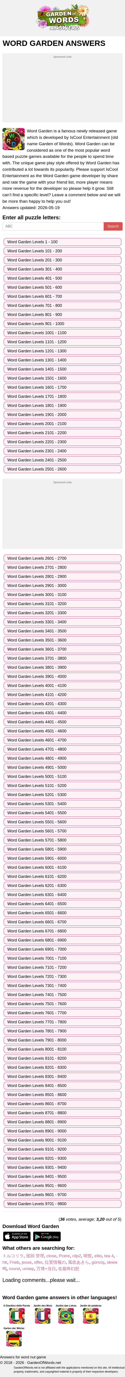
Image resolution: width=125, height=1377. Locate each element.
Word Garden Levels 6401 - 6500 (37, 904)
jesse (27, 1262)
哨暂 (87, 1255)
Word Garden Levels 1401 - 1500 (37, 369)
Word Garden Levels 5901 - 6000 (37, 858)
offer (38, 1262)
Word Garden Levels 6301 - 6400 (37, 894)
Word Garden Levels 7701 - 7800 (37, 1022)
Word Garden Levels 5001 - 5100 (37, 776)
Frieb (14, 1262)
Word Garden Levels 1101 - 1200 (37, 342)
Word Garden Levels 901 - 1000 (35, 324)
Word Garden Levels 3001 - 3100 (37, 594)
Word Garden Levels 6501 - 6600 (37, 913)
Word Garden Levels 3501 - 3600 (37, 640)
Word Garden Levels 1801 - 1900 (37, 405)
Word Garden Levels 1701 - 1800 (37, 396)
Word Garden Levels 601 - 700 (34, 296)
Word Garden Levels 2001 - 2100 (37, 424)
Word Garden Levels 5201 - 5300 (37, 794)
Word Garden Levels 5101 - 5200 (37, 785)
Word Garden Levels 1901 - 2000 (37, 414)
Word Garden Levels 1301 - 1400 (37, 360)
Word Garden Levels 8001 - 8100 (37, 1049)
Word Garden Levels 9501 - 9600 (37, 1185)
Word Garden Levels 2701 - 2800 (37, 567)
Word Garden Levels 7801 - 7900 (37, 1031)
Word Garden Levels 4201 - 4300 (37, 704)
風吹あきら (78, 1262)
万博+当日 (46, 1268)
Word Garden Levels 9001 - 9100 (37, 1140)
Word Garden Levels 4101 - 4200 (37, 694)
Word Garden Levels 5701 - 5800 (37, 840)
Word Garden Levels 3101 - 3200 (37, 604)
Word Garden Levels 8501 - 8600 (37, 1095)
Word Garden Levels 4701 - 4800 (37, 749)
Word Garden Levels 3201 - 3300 (37, 613)
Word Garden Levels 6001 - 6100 (37, 867)
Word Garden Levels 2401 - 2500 (37, 460)
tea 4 (109, 1255)
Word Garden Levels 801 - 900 (34, 314)
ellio (98, 1255)
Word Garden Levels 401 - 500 (34, 278)
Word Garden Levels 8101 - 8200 (37, 1058)
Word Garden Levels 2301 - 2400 (37, 451)
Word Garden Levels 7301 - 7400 (37, 985)
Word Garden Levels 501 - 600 (34, 287)
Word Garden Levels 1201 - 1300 (37, 351)
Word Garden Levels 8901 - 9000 (37, 1131)
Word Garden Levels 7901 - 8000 (37, 1040)
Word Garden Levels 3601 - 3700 (37, 649)
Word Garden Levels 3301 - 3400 (37, 622)
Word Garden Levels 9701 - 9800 (37, 1204)
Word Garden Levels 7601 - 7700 (37, 1013)
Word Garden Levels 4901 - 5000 (37, 767)
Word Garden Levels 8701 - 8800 (37, 1113)
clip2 (76, 1255)
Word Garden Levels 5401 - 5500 (37, 813)
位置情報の (55, 1262)
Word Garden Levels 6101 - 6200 (37, 876)
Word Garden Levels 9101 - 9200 (37, 1149)
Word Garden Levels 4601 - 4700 (37, 740)
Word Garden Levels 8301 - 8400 (37, 1076)
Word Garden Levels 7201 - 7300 (37, 976)
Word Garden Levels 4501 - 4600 (37, 731)
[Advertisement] (62, 90)
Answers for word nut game (23, 1357)
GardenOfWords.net (44, 1363)
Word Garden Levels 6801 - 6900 (37, 940)
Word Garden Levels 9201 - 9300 (37, 1158)
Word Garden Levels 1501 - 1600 (37, 378)
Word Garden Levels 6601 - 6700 (37, 922)
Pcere (64, 1255)
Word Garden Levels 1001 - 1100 (37, 333)
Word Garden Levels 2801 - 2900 (37, 576)
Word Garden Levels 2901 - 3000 (37, 585)
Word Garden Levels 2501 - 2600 (37, 469)
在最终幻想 (68, 1268)
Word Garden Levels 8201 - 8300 (37, 1067)
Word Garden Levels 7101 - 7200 (37, 967)
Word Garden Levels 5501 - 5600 (37, 822)
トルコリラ (13, 1255)
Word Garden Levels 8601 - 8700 (37, 1104)
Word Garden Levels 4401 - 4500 (37, 722)
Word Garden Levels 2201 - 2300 (37, 442)
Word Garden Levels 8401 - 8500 (37, 1085)
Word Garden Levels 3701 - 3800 (37, 658)
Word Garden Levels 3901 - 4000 (37, 676)
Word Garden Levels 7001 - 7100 (37, 958)
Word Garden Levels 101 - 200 (34, 251)
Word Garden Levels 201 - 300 (34, 260)
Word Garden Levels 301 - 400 (34, 269)
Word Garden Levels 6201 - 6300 (37, 885)
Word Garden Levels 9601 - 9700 (37, 1195)
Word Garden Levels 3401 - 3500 (37, 631)
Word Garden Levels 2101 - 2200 (37, 433)
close (51, 1255)
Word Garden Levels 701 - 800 (34, 305)
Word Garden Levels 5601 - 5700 (37, 831)
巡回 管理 (35, 1255)
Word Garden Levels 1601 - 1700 (37, 387)
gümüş (98, 1262)
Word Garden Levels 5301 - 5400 (37, 804)
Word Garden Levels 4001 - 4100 (37, 685)
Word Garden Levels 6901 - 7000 (37, 949)
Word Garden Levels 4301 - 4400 (37, 713)
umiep (28, 1268)
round (14, 1268)
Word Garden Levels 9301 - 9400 (37, 1167)
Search (113, 226)
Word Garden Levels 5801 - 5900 (37, 849)
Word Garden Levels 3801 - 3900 (37, 667)
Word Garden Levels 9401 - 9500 (37, 1176)
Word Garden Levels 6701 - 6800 (37, 931)
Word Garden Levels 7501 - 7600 (37, 1004)
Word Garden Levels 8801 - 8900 (37, 1122)
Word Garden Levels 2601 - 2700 (37, 558)
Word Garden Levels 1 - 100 (32, 242)
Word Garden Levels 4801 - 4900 (37, 758)
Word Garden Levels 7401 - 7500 (37, 995)
